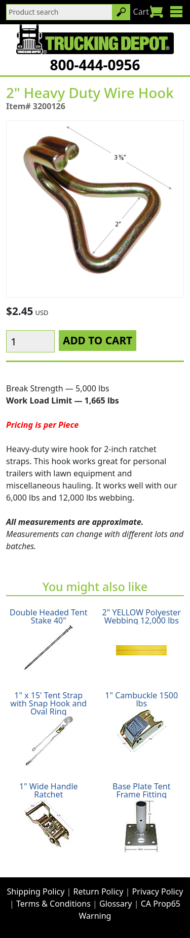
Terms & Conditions (53, 903)
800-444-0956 (95, 64)
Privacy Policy (157, 891)
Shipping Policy (36, 891)
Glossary (115, 903)
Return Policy (98, 891)
